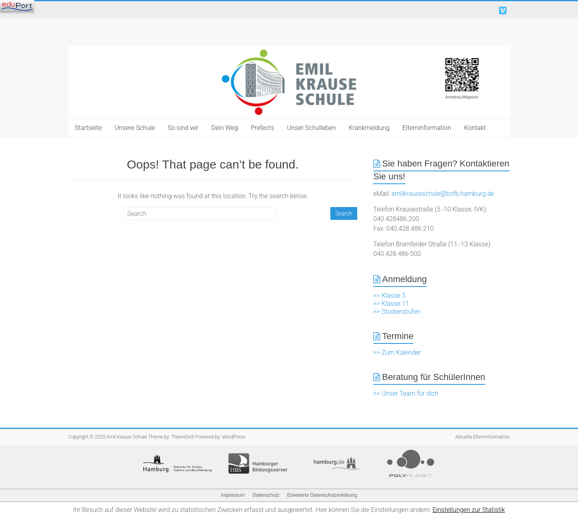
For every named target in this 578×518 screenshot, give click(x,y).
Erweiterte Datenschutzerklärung (322, 495)
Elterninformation (426, 128)
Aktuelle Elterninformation (482, 437)
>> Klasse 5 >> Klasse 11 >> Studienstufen (397, 303)
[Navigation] (17, 6)
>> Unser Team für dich (405, 393)
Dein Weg (224, 128)
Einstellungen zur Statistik (469, 510)
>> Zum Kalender (397, 352)
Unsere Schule (135, 128)
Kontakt (475, 128)
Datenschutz (265, 495)
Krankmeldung (369, 128)
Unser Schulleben (311, 128)
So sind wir (183, 128)
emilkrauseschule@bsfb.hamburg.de (442, 193)
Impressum (233, 495)
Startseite (88, 128)
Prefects (262, 128)
